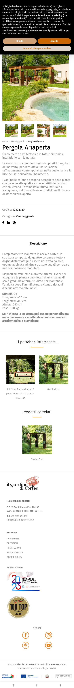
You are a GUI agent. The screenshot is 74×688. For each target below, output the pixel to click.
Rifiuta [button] (19, 41)
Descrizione (38, 243)
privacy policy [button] (52, 9)
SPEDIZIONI (12, 543)
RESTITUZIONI (14, 547)
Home (5, 141)
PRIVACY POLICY (15, 552)
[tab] (38, 244)
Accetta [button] (54, 41)
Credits (52, 668)
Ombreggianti (17, 141)
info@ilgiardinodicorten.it (20, 519)
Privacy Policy (39, 668)
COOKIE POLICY (14, 557)
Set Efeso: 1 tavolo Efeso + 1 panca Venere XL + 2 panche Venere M (20, 393)
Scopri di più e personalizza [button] (37, 48)
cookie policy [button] (55, 18)
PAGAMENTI (13, 538)
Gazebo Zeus (53, 389)
